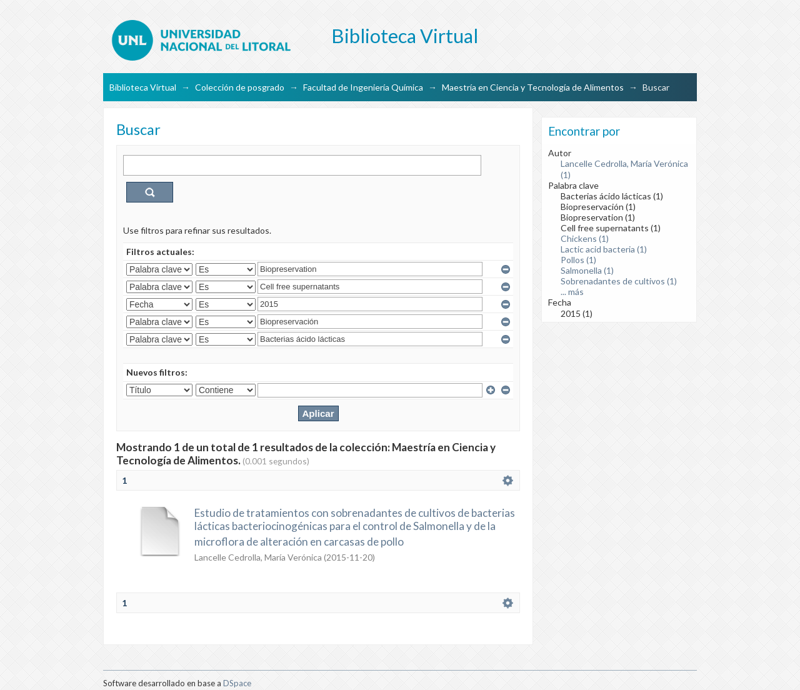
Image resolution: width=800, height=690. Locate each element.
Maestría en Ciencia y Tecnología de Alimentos (533, 87)
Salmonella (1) (587, 270)
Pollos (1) (578, 259)
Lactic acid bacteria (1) (604, 249)
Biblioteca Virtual (142, 87)
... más (572, 291)
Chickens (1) (585, 238)
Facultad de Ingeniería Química (363, 87)
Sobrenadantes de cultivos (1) (619, 281)
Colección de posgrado (239, 87)
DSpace (237, 683)
